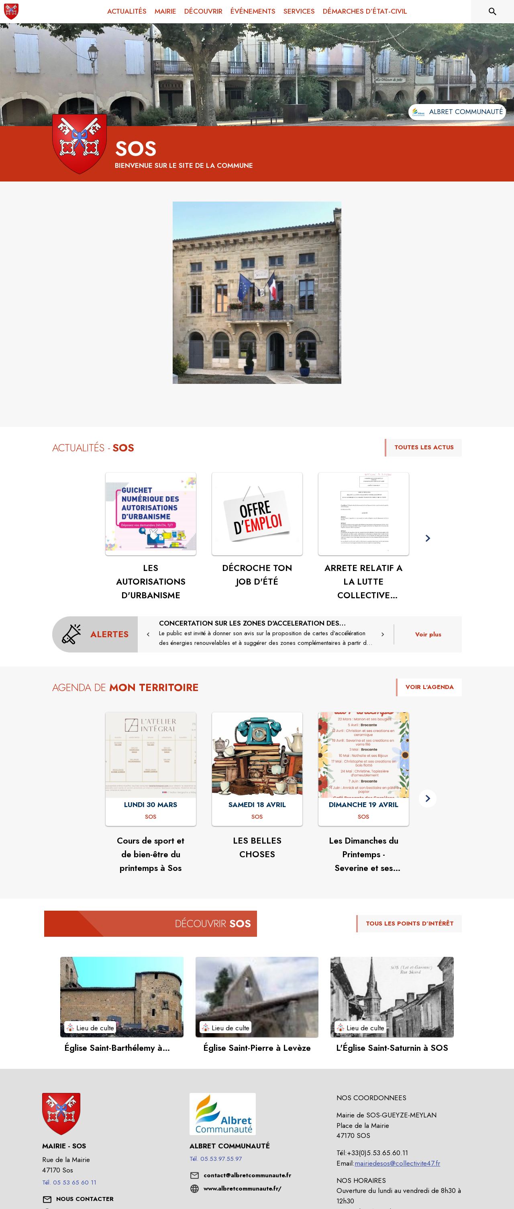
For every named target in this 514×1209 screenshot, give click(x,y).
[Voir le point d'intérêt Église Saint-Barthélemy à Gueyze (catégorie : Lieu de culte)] (122, 997)
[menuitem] (127, 11)
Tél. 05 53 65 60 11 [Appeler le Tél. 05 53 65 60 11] (69, 1182)
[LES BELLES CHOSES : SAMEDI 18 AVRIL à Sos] (257, 817)
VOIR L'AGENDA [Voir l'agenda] (430, 687)
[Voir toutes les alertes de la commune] (95, 634)
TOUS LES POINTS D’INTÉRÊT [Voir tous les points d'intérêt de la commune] (410, 923)
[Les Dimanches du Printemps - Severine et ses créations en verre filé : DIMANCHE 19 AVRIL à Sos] (363, 817)
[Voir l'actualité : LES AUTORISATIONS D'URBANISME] (151, 514)
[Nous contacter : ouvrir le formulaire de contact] (85, 1199)
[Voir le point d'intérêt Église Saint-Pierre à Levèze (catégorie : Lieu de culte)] (257, 997)
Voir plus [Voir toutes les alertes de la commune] (428, 634)
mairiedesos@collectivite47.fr (397, 1163)
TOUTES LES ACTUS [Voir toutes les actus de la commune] (424, 447)
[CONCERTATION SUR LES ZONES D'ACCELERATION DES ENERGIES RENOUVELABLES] (265, 633)
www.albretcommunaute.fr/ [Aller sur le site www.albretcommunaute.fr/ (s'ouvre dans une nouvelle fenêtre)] (242, 1188)
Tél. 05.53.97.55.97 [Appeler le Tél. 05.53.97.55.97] (216, 1158)
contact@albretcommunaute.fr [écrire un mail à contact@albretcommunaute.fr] (247, 1175)
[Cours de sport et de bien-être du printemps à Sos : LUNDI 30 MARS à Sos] (150, 817)
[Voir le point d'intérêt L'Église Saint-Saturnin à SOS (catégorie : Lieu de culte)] (392, 997)
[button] (257, 293)
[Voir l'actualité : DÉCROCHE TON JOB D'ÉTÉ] (257, 514)
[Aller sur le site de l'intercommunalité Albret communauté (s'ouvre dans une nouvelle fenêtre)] (457, 112)
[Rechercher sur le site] (492, 11)
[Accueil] (11, 12)
